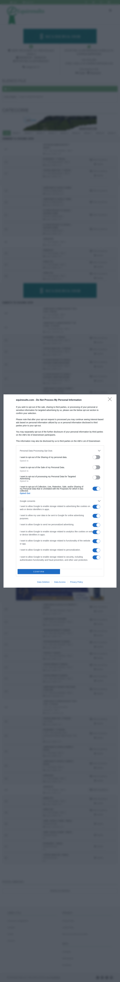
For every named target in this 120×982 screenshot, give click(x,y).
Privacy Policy (76, 582)
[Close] (111, 400)
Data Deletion (43, 582)
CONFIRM (38, 572)
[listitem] (60, 450)
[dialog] (60, 491)
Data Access (60, 582)
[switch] (96, 457)
